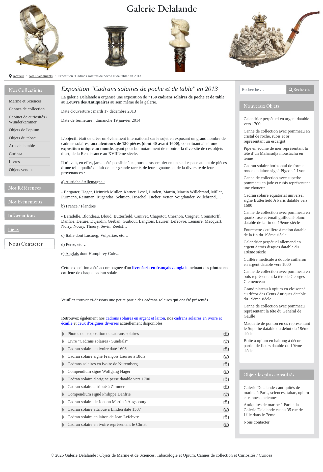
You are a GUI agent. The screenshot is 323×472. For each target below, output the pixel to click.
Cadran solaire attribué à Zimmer (96, 386)
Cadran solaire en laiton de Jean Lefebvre (103, 416)
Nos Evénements (25, 201)
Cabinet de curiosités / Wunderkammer (28, 119)
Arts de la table (22, 145)
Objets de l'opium (24, 129)
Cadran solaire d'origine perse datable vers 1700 (109, 379)
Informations (21, 215)
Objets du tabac (22, 138)
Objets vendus (21, 169)
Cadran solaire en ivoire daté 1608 (97, 348)
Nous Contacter (26, 244)
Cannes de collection (27, 109)
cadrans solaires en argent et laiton (135, 318)
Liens (13, 229)
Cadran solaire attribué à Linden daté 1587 (104, 409)
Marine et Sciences (25, 101)
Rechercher (300, 89)
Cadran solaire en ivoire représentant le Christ (107, 424)
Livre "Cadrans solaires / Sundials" (98, 341)
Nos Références (24, 188)
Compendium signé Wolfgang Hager (99, 371)
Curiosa (15, 153)
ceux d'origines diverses (99, 323)
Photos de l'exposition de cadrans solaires (103, 333)
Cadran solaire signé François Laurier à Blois (106, 356)
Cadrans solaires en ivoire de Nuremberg (103, 363)
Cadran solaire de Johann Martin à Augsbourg (107, 401)
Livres (14, 161)
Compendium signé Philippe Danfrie (99, 394)
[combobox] (263, 89)
